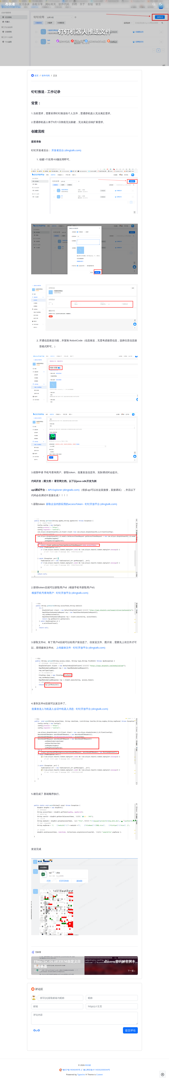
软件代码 (69, 4)
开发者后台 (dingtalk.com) (66, 150)
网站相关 (55, 4)
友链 (95, 4)
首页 (36, 75)
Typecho (81, 1074)
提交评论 (130, 1030)
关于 (87, 4)
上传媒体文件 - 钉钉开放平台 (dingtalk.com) (80, 647)
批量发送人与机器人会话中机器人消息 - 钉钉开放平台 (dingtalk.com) (70, 708)
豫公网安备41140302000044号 (96, 1069)
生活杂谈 (29, 4)
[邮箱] (57, 1006)
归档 (79, 4)
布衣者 (88, 1065)
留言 (103, 4)
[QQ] (60, 998)
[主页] (112, 1006)
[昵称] (112, 998)
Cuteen (99, 1074)
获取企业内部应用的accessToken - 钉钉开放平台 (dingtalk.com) (81, 504)
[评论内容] (84, 1018)
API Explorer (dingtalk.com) (63, 489)
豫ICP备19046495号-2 (72, 1069)
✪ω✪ (36, 1030)
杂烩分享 (42, 4)
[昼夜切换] (155, 4)
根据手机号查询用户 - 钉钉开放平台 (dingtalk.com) (60, 592)
